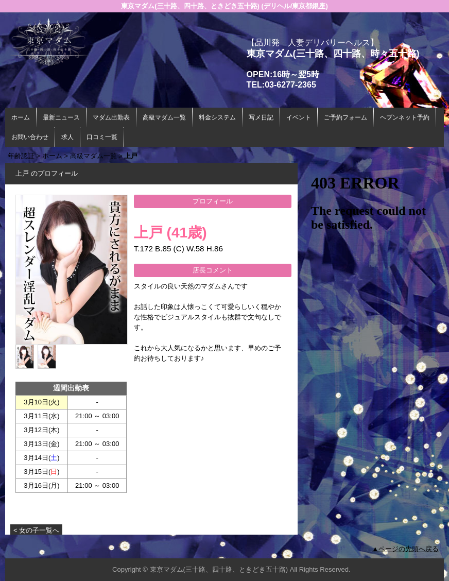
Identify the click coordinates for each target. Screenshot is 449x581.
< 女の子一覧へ (36, 530)
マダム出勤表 (111, 117)
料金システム (217, 117)
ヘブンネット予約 (404, 117)
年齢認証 (21, 156)
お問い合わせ (29, 137)
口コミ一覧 (102, 137)
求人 (67, 137)
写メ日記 (261, 117)
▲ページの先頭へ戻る (405, 549)
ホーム (20, 117)
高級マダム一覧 (164, 117)
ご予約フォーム (345, 117)
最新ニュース (61, 117)
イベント (298, 117)
